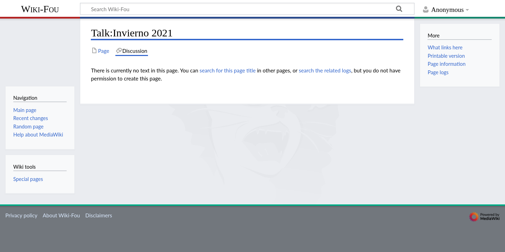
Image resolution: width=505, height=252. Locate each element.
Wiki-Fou (40, 9)
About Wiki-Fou (61, 215)
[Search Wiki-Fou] (247, 8)
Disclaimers (98, 215)
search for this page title (228, 70)
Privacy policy (21, 215)
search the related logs (325, 70)
